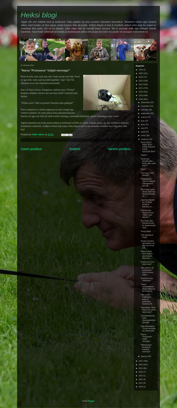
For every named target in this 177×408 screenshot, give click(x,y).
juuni (143, 124)
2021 (141, 88)
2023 (141, 81)
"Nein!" (143, 169)
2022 (141, 84)
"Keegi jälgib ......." (148, 231)
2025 (141, 73)
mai (142, 128)
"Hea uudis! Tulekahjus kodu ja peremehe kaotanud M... (147, 299)
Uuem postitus (31, 149)
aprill (143, 132)
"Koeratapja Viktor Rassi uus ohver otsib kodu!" (148, 309)
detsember (145, 102)
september (145, 113)
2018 (141, 99)
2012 (141, 379)
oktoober (145, 110)
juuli (143, 121)
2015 (141, 368)
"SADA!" (143, 155)
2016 (141, 365)
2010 (141, 387)
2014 (141, 372)
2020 (141, 92)
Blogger (91, 401)
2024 (141, 77)
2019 (141, 95)
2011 (141, 383)
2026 (141, 70)
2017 (141, 361)
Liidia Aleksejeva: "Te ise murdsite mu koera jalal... (148, 328)
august (144, 117)
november (145, 106)
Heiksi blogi (39, 15)
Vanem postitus (119, 149)
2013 (141, 376)
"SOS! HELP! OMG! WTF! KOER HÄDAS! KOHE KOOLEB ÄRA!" (148, 147)
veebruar (145, 139)
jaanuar (144, 356)
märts (143, 135)
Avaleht (74, 149)
